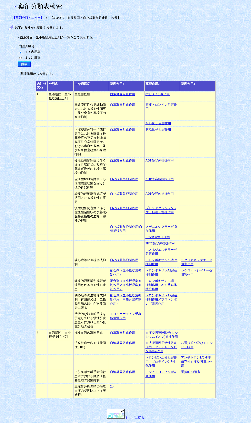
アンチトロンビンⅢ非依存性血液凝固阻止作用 (196, 361)
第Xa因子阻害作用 (158, 123)
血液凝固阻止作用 (122, 94)
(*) (112, 386)
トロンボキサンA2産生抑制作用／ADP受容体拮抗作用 (162, 285)
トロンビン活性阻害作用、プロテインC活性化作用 (161, 361)
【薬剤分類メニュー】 (28, 17)
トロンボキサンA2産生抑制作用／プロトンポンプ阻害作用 (162, 299)
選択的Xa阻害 (190, 372)
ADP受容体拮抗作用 (160, 160)
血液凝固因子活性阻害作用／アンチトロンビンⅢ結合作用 (161, 347)
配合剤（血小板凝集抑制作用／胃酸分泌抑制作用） (125, 299)
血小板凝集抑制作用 (124, 179)
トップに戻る (125, 417)
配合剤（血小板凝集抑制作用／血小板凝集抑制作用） (125, 285)
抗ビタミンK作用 (158, 94)
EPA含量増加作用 (158, 237)
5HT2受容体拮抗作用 (160, 243)
